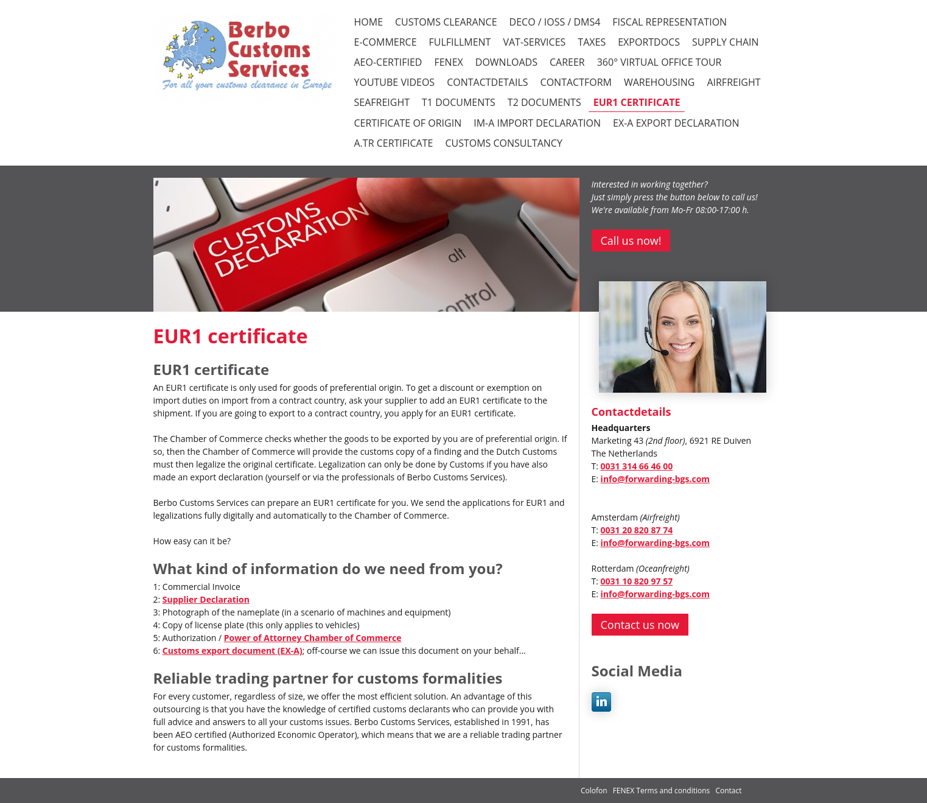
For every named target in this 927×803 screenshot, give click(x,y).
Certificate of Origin (408, 123)
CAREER (567, 62)
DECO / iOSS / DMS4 (555, 22)
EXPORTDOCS (649, 42)
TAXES (592, 42)
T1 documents (458, 102)
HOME (368, 22)
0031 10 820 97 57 (637, 581)
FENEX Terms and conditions (662, 790)
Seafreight (382, 102)
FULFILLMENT (460, 42)
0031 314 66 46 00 (637, 466)
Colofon (594, 790)
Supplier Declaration (206, 599)
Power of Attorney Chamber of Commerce (313, 637)
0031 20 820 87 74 (637, 530)
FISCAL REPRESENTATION (669, 22)
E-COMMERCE (385, 42)
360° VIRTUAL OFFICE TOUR (659, 62)
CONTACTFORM (576, 82)
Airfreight (733, 82)
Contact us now (640, 624)
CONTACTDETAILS (487, 82)
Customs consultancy (503, 143)
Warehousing (659, 82)
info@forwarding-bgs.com (655, 479)
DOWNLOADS (506, 62)
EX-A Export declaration (676, 123)
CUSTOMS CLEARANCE (446, 22)
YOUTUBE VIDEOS (394, 82)
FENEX (448, 62)
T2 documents (544, 102)
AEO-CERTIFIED (388, 62)
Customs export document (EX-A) (233, 650)
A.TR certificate (393, 143)
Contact (728, 790)
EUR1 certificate (636, 102)
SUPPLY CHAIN (725, 42)
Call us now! (631, 240)
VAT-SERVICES (534, 42)
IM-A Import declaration (537, 123)
